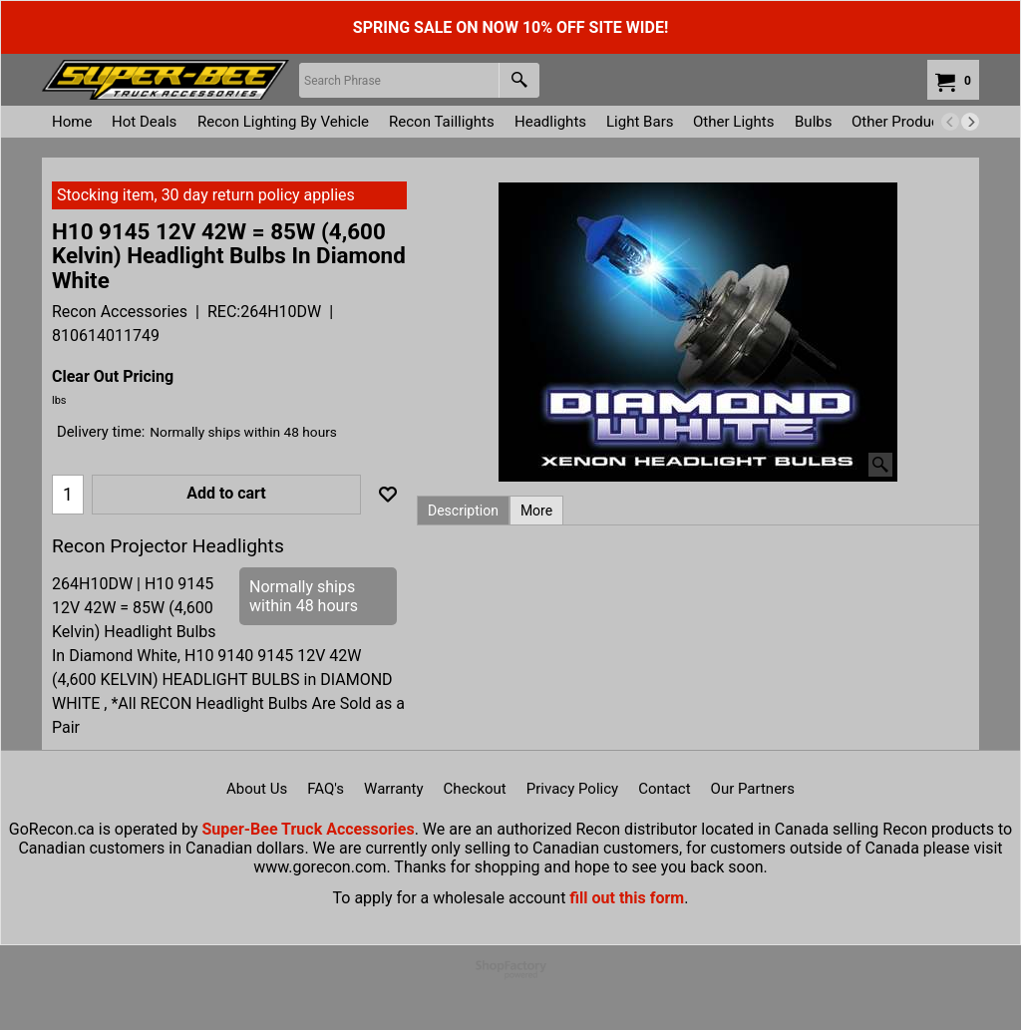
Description (463, 510)
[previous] (950, 122)
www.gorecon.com (319, 867)
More (536, 510)
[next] (970, 122)
